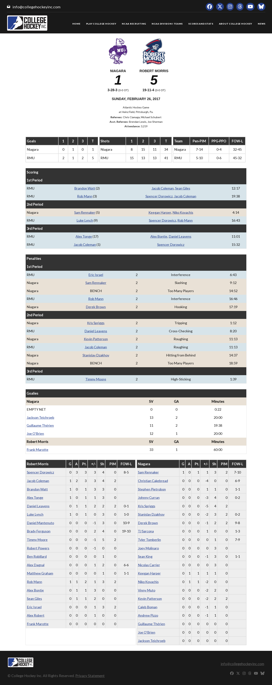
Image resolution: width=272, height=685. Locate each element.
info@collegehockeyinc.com (36, 7)
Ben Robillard (37, 556)
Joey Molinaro (148, 548)
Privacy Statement (90, 675)
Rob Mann (84, 196)
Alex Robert (35, 615)
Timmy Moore (95, 379)
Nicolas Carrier (149, 565)
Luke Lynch (84, 220)
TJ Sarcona (146, 531)
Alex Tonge (84, 236)
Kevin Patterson (96, 339)
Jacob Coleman (162, 188)
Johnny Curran (149, 497)
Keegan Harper (159, 212)
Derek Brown (96, 307)
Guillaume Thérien (40, 425)
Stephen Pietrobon (152, 489)
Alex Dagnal (35, 565)
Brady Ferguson (38, 531)
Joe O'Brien (35, 433)
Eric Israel (95, 275)
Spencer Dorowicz (159, 196)
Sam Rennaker (84, 212)
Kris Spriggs (95, 323)
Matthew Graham (40, 573)
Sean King (145, 556)
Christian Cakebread (153, 481)
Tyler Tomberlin (149, 540)
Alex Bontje (158, 236)
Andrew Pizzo (148, 615)
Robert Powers (38, 548)
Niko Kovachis (182, 212)
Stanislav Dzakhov (96, 355)
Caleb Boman (147, 607)
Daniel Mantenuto (40, 523)
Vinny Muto (146, 590)
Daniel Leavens (180, 236)
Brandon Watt (84, 188)
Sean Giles (182, 188)
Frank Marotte (37, 449)
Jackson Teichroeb (40, 417)
